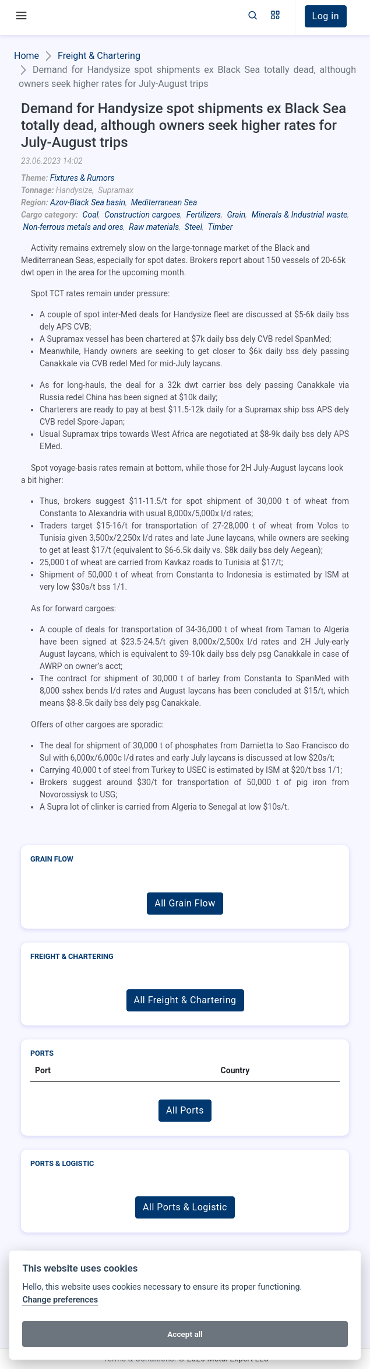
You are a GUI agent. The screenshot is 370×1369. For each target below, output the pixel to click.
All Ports (185, 1110)
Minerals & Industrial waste (300, 214)
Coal (90, 214)
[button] (275, 16)
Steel (193, 227)
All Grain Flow (184, 903)
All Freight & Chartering (185, 1000)
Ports (42, 1053)
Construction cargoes (142, 214)
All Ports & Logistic (185, 1207)
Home (26, 55)
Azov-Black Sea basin (87, 202)
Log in (325, 16)
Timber (220, 227)
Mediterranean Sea (164, 202)
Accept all (185, 1334)
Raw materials (154, 227)
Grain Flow (51, 859)
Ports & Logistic (62, 1163)
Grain (236, 214)
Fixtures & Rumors (82, 178)
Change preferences (60, 1300)
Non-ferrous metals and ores (73, 227)
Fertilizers (203, 214)
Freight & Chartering (99, 55)
